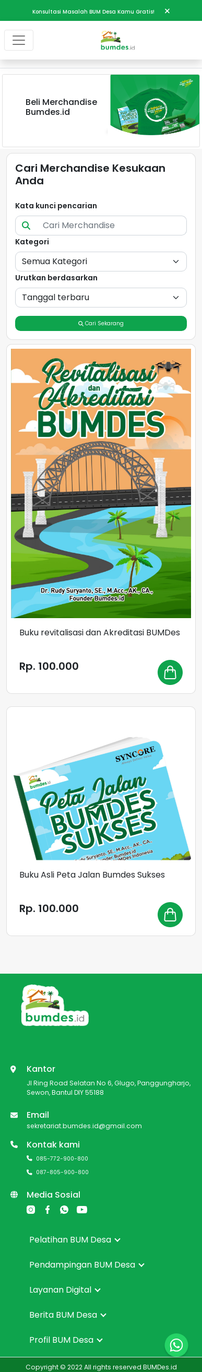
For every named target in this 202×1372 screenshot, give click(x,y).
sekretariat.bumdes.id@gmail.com (84, 1125)
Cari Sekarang (101, 323)
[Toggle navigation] (18, 40)
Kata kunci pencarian (56, 205)
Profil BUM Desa (66, 1340)
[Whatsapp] (64, 1209)
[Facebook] (47, 1209)
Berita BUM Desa (67, 1315)
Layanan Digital (65, 1290)
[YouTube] (82, 1209)
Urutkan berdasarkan (56, 278)
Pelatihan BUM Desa (75, 1240)
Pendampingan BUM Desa (87, 1265)
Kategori (32, 241)
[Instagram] (31, 1209)
